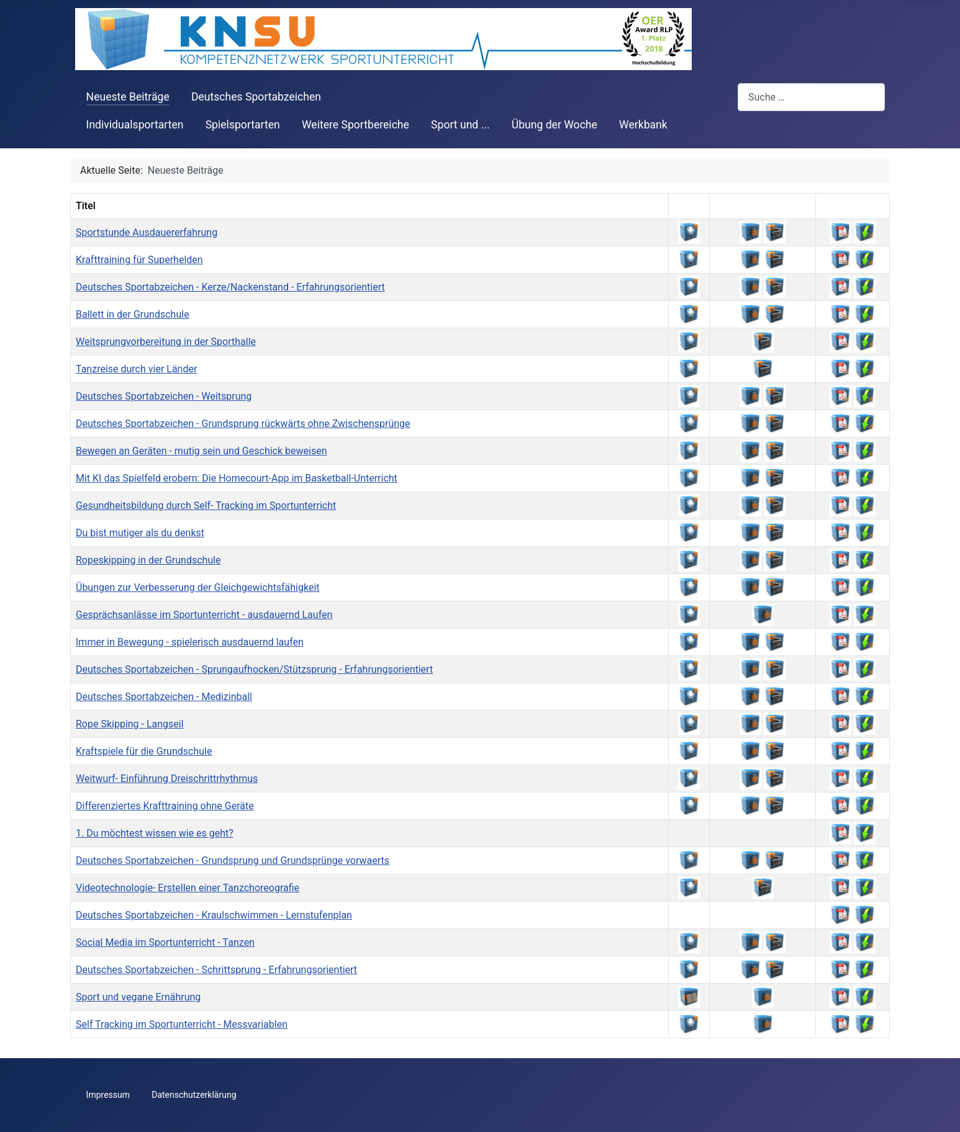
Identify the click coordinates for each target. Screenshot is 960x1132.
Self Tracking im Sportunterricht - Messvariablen (182, 1024)
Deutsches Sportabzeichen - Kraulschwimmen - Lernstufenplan (214, 915)
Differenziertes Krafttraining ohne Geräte (165, 806)
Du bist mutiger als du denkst (140, 533)
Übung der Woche (554, 125)
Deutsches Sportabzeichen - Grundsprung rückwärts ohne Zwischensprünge (243, 423)
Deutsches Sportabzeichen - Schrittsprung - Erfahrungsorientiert (216, 970)
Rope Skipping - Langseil (130, 724)
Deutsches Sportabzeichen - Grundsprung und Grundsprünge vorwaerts (232, 860)
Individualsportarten (135, 125)
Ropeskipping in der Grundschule (148, 560)
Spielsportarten (243, 125)
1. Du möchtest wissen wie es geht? (154, 833)
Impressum (108, 1095)
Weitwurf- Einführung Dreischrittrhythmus (167, 778)
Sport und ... (460, 125)
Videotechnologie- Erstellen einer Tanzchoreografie (187, 888)
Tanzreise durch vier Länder (136, 369)
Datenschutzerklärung (194, 1095)
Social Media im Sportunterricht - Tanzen (165, 942)
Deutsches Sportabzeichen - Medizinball (164, 697)
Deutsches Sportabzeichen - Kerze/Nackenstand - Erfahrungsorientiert (230, 287)
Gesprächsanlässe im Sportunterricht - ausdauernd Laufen (204, 615)
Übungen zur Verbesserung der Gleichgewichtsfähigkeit (198, 587)
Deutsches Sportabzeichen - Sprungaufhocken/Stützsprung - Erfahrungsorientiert (254, 669)
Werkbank (643, 125)
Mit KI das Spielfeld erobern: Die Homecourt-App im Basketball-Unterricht (236, 478)
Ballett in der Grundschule (132, 314)
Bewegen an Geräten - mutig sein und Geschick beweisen (201, 451)
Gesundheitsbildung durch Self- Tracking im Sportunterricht (206, 505)
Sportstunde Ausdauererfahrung (146, 232)
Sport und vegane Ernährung (138, 997)
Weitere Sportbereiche (355, 125)
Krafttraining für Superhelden (139, 260)
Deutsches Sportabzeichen (256, 97)
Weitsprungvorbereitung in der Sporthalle (166, 342)
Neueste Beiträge (128, 97)
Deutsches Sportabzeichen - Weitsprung (163, 396)
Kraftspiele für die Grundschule (144, 751)
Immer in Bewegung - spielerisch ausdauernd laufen (190, 642)
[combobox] (811, 97)
